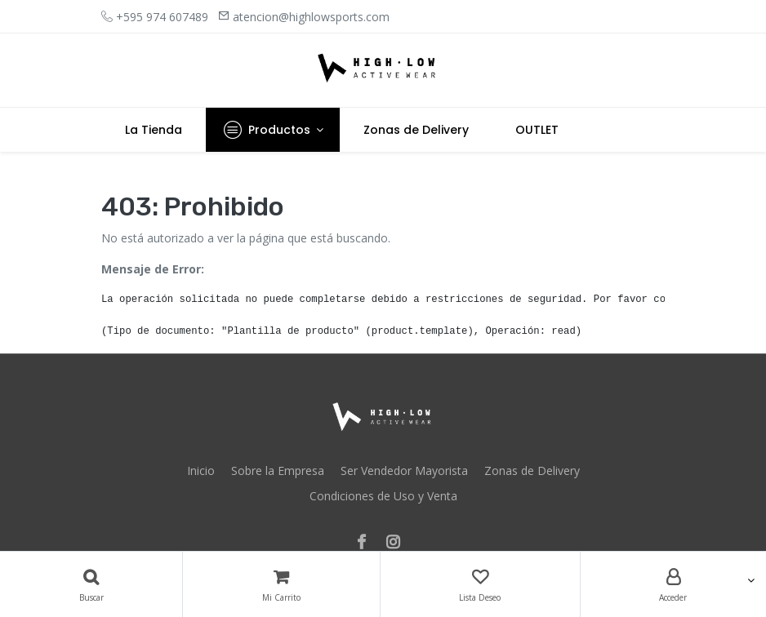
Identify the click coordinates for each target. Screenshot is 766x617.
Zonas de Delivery (532, 470)
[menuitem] (153, 130)
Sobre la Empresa (277, 470)
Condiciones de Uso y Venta (383, 496)
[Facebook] (366, 543)
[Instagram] (398, 543)
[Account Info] (673, 584)
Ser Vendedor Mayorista (404, 470)
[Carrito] (281, 584)
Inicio (201, 470)
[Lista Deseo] (480, 584)
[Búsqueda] (91, 584)
